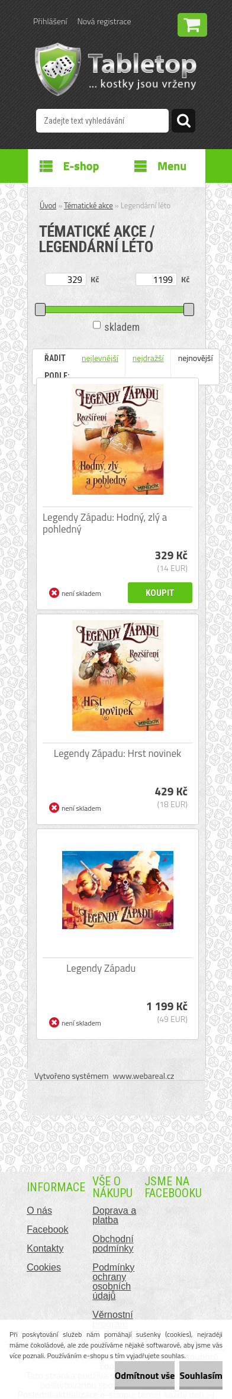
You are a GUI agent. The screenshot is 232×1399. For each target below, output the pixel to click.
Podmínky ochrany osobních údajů (113, 1281)
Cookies (44, 1267)
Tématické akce (88, 205)
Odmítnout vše (145, 1375)
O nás (39, 1210)
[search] (183, 122)
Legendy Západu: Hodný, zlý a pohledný (105, 523)
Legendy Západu (101, 968)
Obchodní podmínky (112, 1243)
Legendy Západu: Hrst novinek (117, 753)
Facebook (47, 1229)
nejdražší (148, 358)
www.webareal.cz (144, 1075)
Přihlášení (50, 21)
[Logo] (115, 69)
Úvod (48, 205)
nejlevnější (100, 358)
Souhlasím (201, 1375)
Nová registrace (104, 21)
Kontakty (45, 1248)
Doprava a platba (114, 1215)
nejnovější (195, 358)
